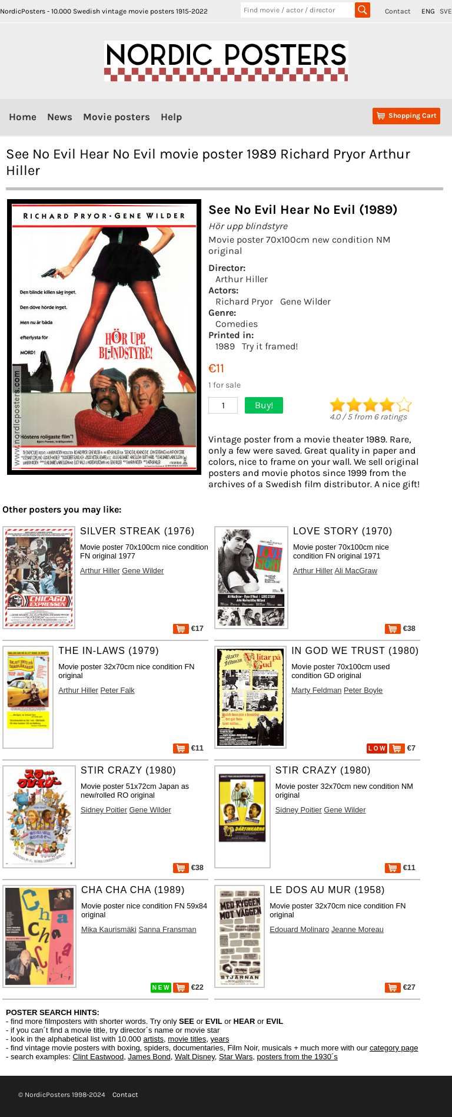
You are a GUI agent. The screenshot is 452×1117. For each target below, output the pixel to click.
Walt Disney (195, 1056)
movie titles (187, 1039)
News (59, 117)
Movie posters (116, 117)
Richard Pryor (244, 301)
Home (22, 117)
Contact (398, 11)
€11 (188, 747)
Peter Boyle (363, 690)
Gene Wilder (305, 301)
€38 (400, 628)
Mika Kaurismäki (109, 929)
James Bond (149, 1056)
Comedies (236, 323)
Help (171, 117)
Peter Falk (117, 690)
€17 (188, 628)
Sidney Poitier (104, 809)
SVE (446, 11)
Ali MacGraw (355, 570)
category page (394, 1047)
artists (153, 1039)
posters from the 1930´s (297, 1056)
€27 (400, 987)
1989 (225, 346)
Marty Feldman (316, 690)
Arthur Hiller (241, 279)
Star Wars (235, 1056)
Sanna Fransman (167, 929)
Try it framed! (270, 346)
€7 (402, 747)
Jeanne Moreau (357, 929)
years (220, 1039)
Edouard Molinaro (299, 929)
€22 (188, 987)
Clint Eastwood (98, 1056)
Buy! (264, 405)
